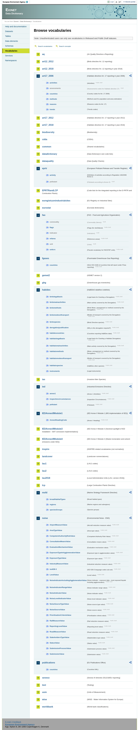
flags (52, 227)
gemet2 (46, 275)
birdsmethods (55, 308)
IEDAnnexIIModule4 (52, 439)
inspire (45, 449)
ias (43, 379)
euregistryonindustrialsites (56, 200)
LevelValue (54, 575)
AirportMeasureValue (58, 525)
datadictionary (49, 154)
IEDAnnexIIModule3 (52, 429)
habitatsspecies (56, 365)
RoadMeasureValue (58, 632)
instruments (55, 371)
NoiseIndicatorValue (58, 593)
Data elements (11, 41)
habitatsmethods (57, 351)
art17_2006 (47, 76)
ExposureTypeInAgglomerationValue (65, 553)
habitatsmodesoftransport (60, 358)
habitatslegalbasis (57, 339)
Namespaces (11, 60)
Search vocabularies (45, 46)
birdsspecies (55, 322)
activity (53, 175)
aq (43, 54)
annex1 (53, 393)
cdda (44, 139)
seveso (45, 678)
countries (54, 94)
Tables (8, 36)
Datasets (9, 31)
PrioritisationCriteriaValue (60, 615)
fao (43, 215)
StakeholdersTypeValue (59, 637)
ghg (44, 282)
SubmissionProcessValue (60, 648)
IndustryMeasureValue (59, 564)
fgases (45, 258)
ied (43, 386)
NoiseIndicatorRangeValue (61, 587)
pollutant (53, 404)
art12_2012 (47, 61)
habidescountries (57, 333)
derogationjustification (59, 328)
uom (44, 692)
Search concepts (65, 46)
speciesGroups (56, 510)
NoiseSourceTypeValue (59, 604)
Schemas (9, 46)
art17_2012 (47, 118)
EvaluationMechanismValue (61, 547)
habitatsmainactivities (59, 346)
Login (112, 2)
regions (53, 504)
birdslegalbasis (56, 297)
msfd (44, 492)
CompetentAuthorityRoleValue (62, 536)
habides (46, 290)
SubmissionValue (57, 654)
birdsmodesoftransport (59, 315)
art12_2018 (47, 69)
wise (44, 699)
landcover (47, 456)
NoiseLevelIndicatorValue (60, 598)
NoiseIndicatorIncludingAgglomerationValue (68, 580)
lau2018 (46, 478)
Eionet (16, 21)
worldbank (47, 707)
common (46, 146)
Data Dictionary (25, 21)
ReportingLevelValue (58, 626)
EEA (16, 2)
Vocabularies (11, 51)
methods (53, 99)
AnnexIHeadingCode (58, 420)
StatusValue (55, 643)
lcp (43, 485)
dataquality (48, 161)
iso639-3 (53, 569)
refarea (52, 239)
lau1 (44, 463)
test (44, 685)
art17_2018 (47, 125)
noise (45, 518)
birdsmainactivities (58, 302)
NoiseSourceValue (57, 610)
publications (48, 662)
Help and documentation (16, 26)
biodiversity (48, 132)
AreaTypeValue (56, 530)
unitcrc (52, 250)
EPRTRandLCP (50, 190)
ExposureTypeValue (58, 558)
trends (52, 109)
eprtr (44, 168)
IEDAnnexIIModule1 (52, 413)
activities (53, 83)
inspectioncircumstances (60, 399)
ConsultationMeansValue (60, 541)
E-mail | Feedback (13, 722)
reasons (53, 104)
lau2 (44, 471)
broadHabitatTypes (57, 499)
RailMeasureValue (57, 621)
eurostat (46, 208)
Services (9, 56)
